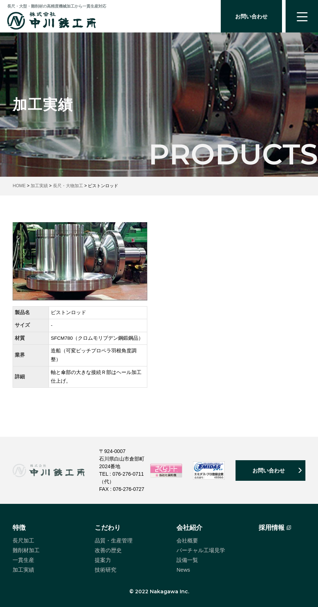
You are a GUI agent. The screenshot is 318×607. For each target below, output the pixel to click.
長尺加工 (23, 540)
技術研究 (105, 570)
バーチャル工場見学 (200, 550)
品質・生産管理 (114, 540)
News (183, 570)
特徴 (19, 527)
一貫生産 (23, 560)
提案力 (103, 560)
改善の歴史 (108, 550)
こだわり (108, 527)
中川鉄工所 (51, 21)
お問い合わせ (251, 16)
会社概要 (187, 540)
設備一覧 (187, 560)
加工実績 (23, 570)
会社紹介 (189, 527)
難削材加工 (26, 550)
